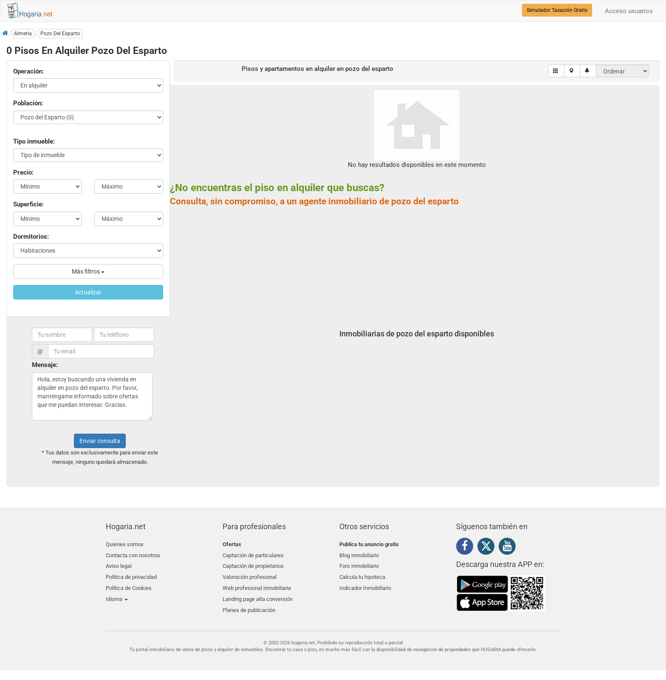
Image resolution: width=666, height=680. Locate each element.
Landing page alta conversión (258, 594)
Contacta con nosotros (133, 554)
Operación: (28, 71)
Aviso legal (119, 564)
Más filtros (88, 271)
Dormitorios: (31, 236)
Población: (28, 103)
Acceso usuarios (629, 11)
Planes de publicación (249, 604)
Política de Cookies (129, 584)
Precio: (23, 172)
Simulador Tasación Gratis (557, 10)
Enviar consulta (99, 440)
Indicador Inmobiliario (365, 584)
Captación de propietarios (253, 564)
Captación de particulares (253, 554)
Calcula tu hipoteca (362, 574)
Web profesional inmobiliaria (257, 584)
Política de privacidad (131, 574)
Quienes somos (125, 544)
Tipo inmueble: (34, 141)
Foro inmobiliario (359, 564)
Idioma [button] (117, 594)
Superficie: (28, 204)
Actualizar (88, 292)
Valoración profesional (250, 574)
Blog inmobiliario (359, 554)
